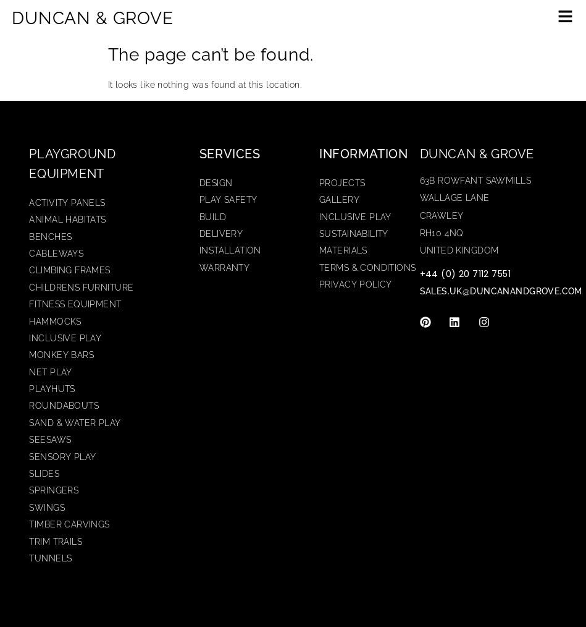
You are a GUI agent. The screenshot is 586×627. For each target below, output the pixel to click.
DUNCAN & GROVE (93, 18)
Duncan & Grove (477, 154)
